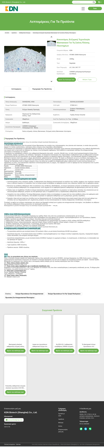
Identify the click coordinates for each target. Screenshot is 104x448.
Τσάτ (95, 8)
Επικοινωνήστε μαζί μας (63, 432)
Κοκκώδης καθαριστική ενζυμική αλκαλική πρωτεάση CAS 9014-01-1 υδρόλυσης (15, 389)
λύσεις (60, 427)
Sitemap (18, 446)
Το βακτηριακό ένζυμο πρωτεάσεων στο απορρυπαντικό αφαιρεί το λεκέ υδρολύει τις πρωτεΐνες (88, 347)
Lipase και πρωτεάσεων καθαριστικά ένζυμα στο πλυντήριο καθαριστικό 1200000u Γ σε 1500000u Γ (39, 347)
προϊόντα (14, 32)
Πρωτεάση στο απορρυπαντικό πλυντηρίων (19, 299)
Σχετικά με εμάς (61, 416)
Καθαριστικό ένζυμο (24, 32)
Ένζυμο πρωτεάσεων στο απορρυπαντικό (29, 295)
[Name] (94, 2)
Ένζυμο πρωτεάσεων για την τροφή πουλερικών (64, 295)
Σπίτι (7, 32)
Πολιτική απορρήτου (9, 446)
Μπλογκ (60, 424)
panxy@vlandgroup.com (14, 421)
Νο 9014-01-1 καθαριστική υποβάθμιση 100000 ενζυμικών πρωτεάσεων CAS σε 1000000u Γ (64, 347)
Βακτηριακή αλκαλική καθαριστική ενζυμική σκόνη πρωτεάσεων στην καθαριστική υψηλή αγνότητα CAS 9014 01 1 (15, 347)
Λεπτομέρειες (16, 89)
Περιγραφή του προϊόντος (42, 89)
